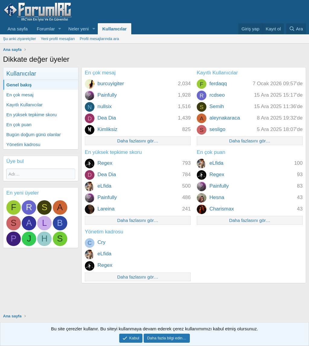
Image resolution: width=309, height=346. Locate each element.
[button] (60, 28)
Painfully (107, 95)
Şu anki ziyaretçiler (19, 38)
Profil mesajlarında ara (99, 38)
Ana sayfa (18, 28)
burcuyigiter (110, 83)
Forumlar (46, 28)
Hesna (216, 197)
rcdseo (217, 95)
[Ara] (296, 28)
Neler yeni (78, 28)
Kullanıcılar (114, 28)
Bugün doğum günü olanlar (33, 134)
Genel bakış (19, 84)
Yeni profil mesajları (58, 38)
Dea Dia (106, 118)
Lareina (106, 209)
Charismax (221, 209)
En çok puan (18, 124)
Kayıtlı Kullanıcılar (24, 104)
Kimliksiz (107, 129)
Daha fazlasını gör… (137, 140)
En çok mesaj (19, 94)
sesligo (217, 129)
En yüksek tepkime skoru (31, 114)
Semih (216, 106)
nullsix (104, 106)
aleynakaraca (224, 118)
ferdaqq (218, 83)
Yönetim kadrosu (23, 144)
